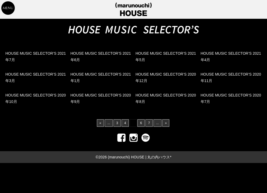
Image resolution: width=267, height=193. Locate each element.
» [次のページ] (166, 123)
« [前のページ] (100, 123)
